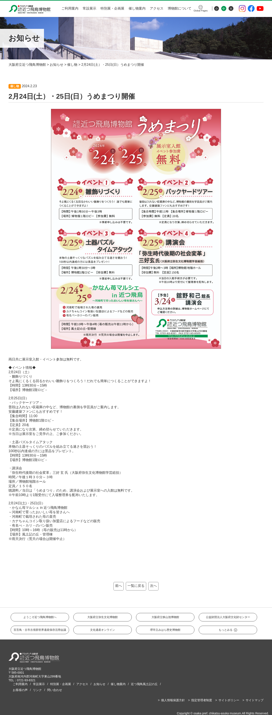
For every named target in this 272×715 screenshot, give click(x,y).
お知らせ (99, 684)
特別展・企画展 (112, 8)
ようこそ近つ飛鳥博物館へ (40, 617)
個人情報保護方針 (173, 700)
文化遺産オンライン (102, 629)
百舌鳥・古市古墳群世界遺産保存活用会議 (40, 629)
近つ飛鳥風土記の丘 (144, 684)
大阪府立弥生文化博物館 (102, 617)
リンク (37, 690)
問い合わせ (54, 690)
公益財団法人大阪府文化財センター (228, 617)
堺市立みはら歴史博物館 (165, 629)
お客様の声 (20, 690)
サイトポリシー (228, 700)
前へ (118, 585)
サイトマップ (255, 700)
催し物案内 (137, 8)
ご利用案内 (69, 8)
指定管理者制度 (201, 700)
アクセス (156, 8)
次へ (153, 585)
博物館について (179, 8)
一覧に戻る (136, 585)
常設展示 (89, 8)
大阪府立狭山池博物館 (165, 617)
